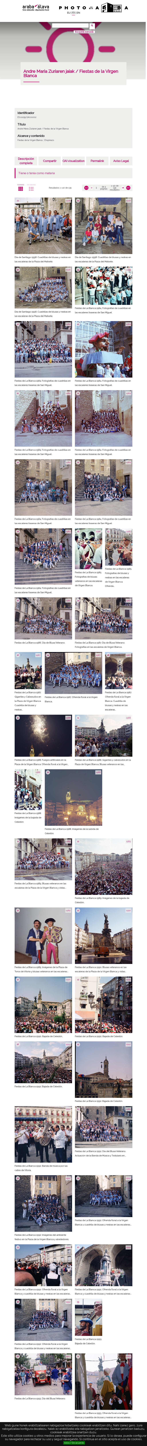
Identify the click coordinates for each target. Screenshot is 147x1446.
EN (78, 12)
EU (68, 12)
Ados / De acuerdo (74, 1443)
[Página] (96, 186)
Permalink (97, 159)
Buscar (93, 25)
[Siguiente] (123, 186)
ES (73, 12)
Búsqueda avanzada (84, 30)
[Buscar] (71, 25)
